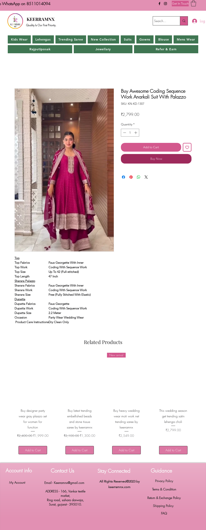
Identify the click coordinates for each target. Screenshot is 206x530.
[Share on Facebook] (123, 177)
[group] (103, 406)
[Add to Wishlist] (187, 147)
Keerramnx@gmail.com (69, 483)
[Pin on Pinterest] (131, 177)
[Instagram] (165, 4)
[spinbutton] (130, 132)
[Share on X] (146, 177)
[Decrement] (124, 132)
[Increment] (136, 132)
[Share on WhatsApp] (138, 177)
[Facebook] (159, 4)
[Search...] (163, 20)
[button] (193, 3)
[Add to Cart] (32, 450)
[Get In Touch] (180, 3)
